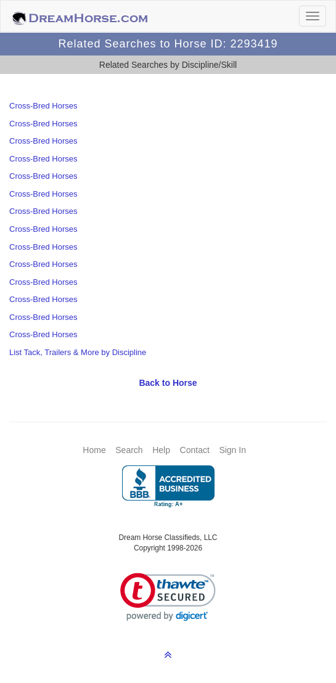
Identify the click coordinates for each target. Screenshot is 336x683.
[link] (168, 597)
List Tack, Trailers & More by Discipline (77, 352)
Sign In (232, 450)
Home (94, 450)
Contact (195, 450)
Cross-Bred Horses (43, 105)
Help (161, 450)
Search (128, 450)
